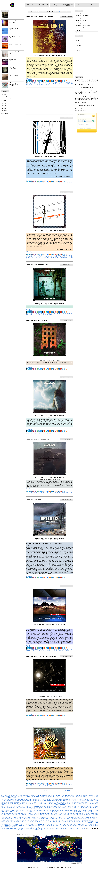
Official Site (30, 5)
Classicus (20, 798)
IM (97, 807)
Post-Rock (12, 817)
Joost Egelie (89, 809)
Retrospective (14, 820)
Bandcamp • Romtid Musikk (83, 25)
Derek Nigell (7, 800)
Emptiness (85, 803)
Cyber (7, 799)
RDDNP (64, 818)
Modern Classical (85, 811)
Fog (7, 806)
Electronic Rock (51, 803)
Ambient (33, 82)
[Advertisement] (49, 101)
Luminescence (69, 810)
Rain (34, 818)
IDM (79, 807)
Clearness (28, 798)
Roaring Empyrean (74, 820)
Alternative (30, 795)
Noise (92, 813)
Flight (3, 806)
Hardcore (28, 807)
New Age (37, 257)
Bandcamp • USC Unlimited (83, 13)
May (4, 96)
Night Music (79, 813)
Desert (14, 800)
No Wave (86, 813)
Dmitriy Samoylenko (58, 800)
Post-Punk (4, 817)
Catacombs (79, 796)
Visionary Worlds (54, 828)
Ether (13, 804)
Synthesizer (29, 84)
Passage (27, 816)
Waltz (2, 829)
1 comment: (29, 646)
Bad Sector (18, 796)
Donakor (68, 800)
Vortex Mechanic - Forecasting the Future (39, 586)
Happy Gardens (20, 807)
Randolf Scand (53, 818)
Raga (30, 818)
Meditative (93, 810)
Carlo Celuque (69, 796)
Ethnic (18, 804)
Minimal (55, 811)
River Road (51, 820)
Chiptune (95, 796)
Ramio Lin (44, 818)
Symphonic (82, 824)
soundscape (84, 823)
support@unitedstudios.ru (86, 105)
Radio (16, 818)
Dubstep (35, 802)
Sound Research (63, 823)
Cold (34, 798)
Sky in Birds (16, 823)
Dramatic (49, 313)
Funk (19, 806)
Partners (80, 5)
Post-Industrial (93, 816)
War (17, 829)
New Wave (57, 813)
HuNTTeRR (74, 807)
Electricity (36, 184)
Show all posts (63, 11)
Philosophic (49, 816)
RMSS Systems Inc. (61, 820)
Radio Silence (23, 818)
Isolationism (71, 809)
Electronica (62, 803)
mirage (71, 811)
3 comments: (29, 781)
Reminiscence (82, 818)
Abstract (4, 795)
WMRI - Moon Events (14, 13)
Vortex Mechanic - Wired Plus (35, 118)
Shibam (73, 821)
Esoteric (8, 804)
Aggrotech (19, 795)
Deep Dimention (90, 799)
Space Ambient (20, 824)
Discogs (78, 38)
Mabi (75, 810)
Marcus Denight (83, 810)
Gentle (71, 256)
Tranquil (31, 827)
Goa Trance (81, 806)
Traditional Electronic (33, 314)
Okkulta (52, 814)
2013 (3, 110)
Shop (55, 5)
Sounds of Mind (75, 823)
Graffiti (3, 807)
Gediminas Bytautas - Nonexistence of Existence (15, 84)
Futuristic (57, 313)
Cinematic (12, 798)
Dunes (41, 802)
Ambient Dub (46, 795)
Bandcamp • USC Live (81, 18)
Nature (43, 813)
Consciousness (53, 82)
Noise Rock (10, 814)
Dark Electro (37, 799)
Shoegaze (78, 821)
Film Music (94, 804)
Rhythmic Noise (25, 820)
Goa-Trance (89, 806)
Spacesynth (39, 824)
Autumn (49, 182)
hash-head (35, 807)
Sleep (27, 823)
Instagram (79, 43)
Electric (28, 184)
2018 (3, 100)
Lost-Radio (28, 810)
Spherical (48, 824)
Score (39, 821)
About (93, 5)
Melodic (13, 811)
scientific (32, 821)
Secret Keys (45, 821)
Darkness (62, 799)
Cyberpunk (13, 799)
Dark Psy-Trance (54, 799)
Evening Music (37, 804)
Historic (58, 807)
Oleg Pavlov (60, 814)
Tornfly (95, 825)
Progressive (65, 649)
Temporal (52, 825)
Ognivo (47, 814)
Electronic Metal (27, 803)
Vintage (45, 828)
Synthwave (31, 825)
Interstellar (54, 809)
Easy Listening (50, 802)
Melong (20, 811)
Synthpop (23, 825)
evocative (46, 804)
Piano (56, 816)
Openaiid (82, 814)
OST (8, 816)
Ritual (45, 820)
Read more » (29, 78)
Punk (93, 817)
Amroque (53, 795)
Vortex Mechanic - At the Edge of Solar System (41, 656)
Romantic (95, 820)
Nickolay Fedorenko (67, 813)
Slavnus (23, 823)
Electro (95, 802)
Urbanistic (69, 185)
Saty (21, 821)
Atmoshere (84, 795)
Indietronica (25, 809)
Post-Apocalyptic (67, 313)
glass (69, 806)
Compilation (57, 798)
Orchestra (89, 814)
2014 (3, 108)
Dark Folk (45, 799)
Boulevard (49, 796)
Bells (24, 796)
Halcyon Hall (11, 807)
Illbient (84, 807)
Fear (84, 804)
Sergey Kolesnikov (64, 821)
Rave (60, 818)
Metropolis (32, 811)
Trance (62, 185)
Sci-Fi (26, 821)
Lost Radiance (19, 810)
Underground (60, 827)
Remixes (90, 818)
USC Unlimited (43, 5)
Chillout (42, 784)
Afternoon (34, 255)
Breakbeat (56, 796)
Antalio (65, 795)
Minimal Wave (64, 811)
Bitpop (43, 796)
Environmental (93, 803)
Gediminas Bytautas (46, 806)
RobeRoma (83, 820)
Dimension (36, 800)
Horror (64, 807)
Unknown (75, 827)
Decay (83, 799)
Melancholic (46, 83)
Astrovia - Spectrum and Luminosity (13, 98)
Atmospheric (42, 82)
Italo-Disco (80, 809)
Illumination (92, 807)
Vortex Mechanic (40, 84)
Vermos (32, 828)
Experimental (60, 805)
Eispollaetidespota (66, 802)
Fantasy (76, 804)
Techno (37, 825)
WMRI (37, 830)
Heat (40, 807)
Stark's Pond (67, 824)
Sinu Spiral (89, 821)
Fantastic (70, 804)
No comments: (29, 79)
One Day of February (71, 814)
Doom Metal (75, 800)
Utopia (21, 828)
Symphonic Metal (93, 824)
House (69, 807)
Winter (29, 829)
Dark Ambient (26, 799)
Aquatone (71, 795)
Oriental (4, 816)
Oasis (31, 814)
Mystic (31, 813)
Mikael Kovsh (41, 811)
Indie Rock (16, 809)
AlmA (24, 795)
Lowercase (42, 810)
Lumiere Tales (59, 810)
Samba (8, 821)
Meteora (25, 811)
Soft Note (42, 823)
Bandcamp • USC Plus (81, 20)
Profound (28, 817)
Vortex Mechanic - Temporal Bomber (37, 439)
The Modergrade (83, 825)
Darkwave (69, 799)
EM (42, 184)
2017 (3, 103)
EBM (58, 802)
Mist (75, 811)
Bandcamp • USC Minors (82, 15)
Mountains (17, 813)
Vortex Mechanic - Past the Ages (36, 320)
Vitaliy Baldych (66, 828)
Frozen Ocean (13, 806)
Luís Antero (50, 810)
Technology (44, 825)
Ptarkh (88, 817)
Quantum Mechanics (7, 818)
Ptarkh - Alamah (13, 75)
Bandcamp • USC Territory (83, 23)
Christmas (4, 798)
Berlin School (57, 182)
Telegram (78, 45)
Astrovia (78, 795)
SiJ (83, 821)
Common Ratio (41, 798)
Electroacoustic (6, 803)
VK (76, 53)
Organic (95, 814)
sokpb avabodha (51, 823)
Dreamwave (4, 802)
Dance (19, 799)
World (42, 829)
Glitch (74, 806)
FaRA (81, 804)
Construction (68, 182)
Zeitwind (47, 829)
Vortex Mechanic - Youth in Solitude (37, 377)
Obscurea (37, 814)
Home (45, 790)
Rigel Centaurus (36, 820)
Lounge (35, 810)
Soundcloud (79, 30)
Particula (21, 816)
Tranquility (39, 827)
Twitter (78, 50)
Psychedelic (80, 817)
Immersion (4, 809)
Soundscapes (69, 83)
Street (75, 824)
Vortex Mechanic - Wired (33, 192)
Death (61, 82)
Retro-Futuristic (67, 784)
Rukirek (3, 821)
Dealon (75, 799)
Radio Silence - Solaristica (13, 60)
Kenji (96, 809)
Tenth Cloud (60, 825)
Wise (47, 84)
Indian (10, 809)
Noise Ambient (58, 83)
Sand (11, 821)
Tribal (46, 827)
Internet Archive (81, 28)
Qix (97, 817)
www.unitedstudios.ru (87, 87)
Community (50, 798)
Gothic (96, 806)
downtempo (83, 800)
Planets (70, 816)
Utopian (55, 650)
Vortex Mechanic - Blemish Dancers (37, 264)
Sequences (36, 185)
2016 (3, 105)
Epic (2, 804)
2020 (3, 94)
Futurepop (25, 806)
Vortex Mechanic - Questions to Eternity (39, 16)
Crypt (3, 799)
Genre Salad (58, 806)
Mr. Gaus (24, 813)
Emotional (29, 83)
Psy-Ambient (46, 717)
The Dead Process (71, 825)
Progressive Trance (48, 817)
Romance (88, 820)
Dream (96, 800)
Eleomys (69, 803)
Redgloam (70, 818)
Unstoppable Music (85, 827)
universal (68, 827)
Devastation (28, 800)
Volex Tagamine (81, 828)
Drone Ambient (14, 802)
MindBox (49, 811)
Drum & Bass (26, 802)
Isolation (37, 83)
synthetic (15, 825)
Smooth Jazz (34, 823)
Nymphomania (25, 814)
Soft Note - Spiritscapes (12, 68)
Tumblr (78, 48)
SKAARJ (9, 823)
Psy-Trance (70, 817)
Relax (75, 818)
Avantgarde (9, 796)
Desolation (69, 82)
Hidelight (52, 807)
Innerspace (45, 809)
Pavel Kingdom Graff (37, 816)
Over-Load (14, 816)
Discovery (47, 800)
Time (90, 825)
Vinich (40, 828)
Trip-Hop (53, 827)
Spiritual (57, 824)
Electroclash (16, 803)
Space (33, 650)
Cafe (63, 796)
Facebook (78, 40)
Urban (8, 828)
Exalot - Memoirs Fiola (15, 44)
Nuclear (17, 814)
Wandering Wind (10, 829)
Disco (42, 800)
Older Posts (69, 790)
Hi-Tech (45, 807)
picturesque (63, 816)
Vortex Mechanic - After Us (34, 499)
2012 (3, 113)
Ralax (38, 818)
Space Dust (30, 824)
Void (74, 828)
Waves (24, 829)
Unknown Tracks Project (68, 4)
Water (20, 829)
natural (37, 813)
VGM (36, 828)
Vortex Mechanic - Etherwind (35, 724)
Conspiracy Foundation (80, 798)
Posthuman (20, 817)
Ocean (42, 814)
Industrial (55, 184)
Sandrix (16, 821)
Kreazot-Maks (5, 810)
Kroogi (78, 33)
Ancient (58, 795)
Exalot (52, 804)
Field (88, 804)
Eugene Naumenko (26, 804)
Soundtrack (4, 824)
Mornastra (9, 813)
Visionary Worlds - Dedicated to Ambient (15, 29)
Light (12, 810)
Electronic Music (39, 803)
